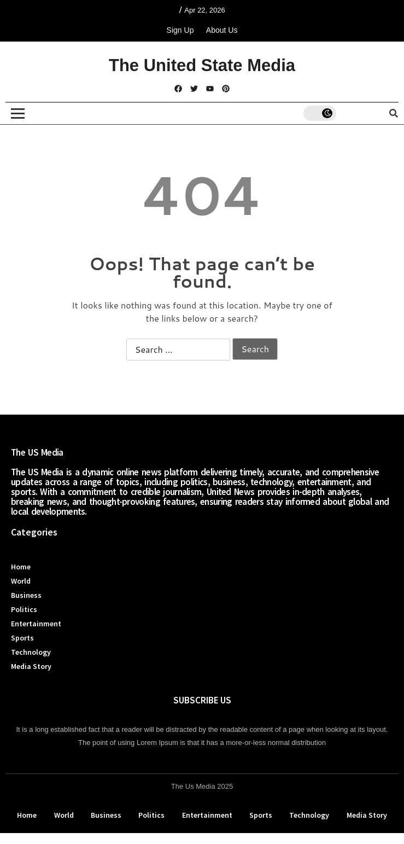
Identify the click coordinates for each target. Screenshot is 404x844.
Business (26, 595)
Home (21, 567)
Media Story (31, 666)
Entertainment (36, 623)
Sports (22, 638)
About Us (222, 30)
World (21, 581)
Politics (24, 609)
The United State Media (202, 65)
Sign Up (180, 30)
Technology (31, 652)
